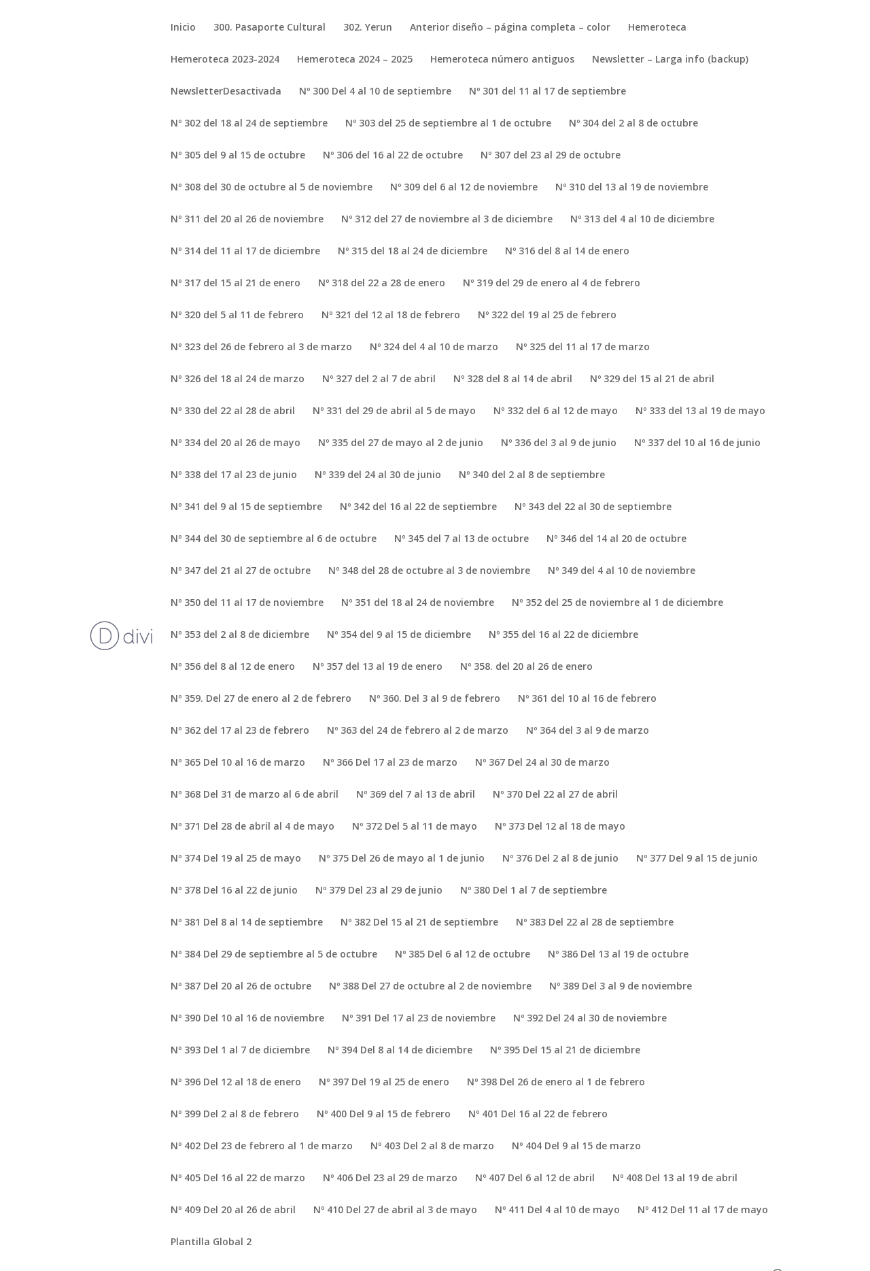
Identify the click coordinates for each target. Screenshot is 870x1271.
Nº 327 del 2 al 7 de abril (379, 379)
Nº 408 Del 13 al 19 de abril (674, 1178)
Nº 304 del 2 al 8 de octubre (633, 123)
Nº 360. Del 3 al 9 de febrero (434, 699)
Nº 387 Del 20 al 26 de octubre (241, 986)
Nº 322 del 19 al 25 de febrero (547, 315)
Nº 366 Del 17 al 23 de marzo (390, 763)
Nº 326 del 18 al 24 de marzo (237, 379)
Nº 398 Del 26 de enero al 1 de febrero (556, 1082)
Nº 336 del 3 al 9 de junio (558, 443)
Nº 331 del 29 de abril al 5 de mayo (394, 411)
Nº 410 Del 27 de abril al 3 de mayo (395, 1210)
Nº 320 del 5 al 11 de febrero (237, 315)
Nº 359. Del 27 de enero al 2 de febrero (261, 699)
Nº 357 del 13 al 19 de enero (377, 667)
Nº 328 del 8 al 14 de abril (512, 379)
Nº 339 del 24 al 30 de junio (378, 475)
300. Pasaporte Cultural (269, 27)
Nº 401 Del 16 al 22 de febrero (538, 1114)
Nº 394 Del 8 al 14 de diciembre (400, 1050)
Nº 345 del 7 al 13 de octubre (461, 539)
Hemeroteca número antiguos (502, 59)
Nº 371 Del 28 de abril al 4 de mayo (252, 826)
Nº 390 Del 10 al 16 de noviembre (247, 1018)
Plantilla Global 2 (211, 1242)
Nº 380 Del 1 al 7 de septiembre (533, 890)
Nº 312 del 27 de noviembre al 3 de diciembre (447, 219)
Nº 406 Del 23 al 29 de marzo (390, 1178)
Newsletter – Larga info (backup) (670, 59)
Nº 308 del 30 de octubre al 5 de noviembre (271, 187)
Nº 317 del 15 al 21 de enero (235, 283)
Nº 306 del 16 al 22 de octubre (393, 155)
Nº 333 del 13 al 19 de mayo (700, 411)
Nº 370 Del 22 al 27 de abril (555, 795)
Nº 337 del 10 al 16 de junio (697, 443)
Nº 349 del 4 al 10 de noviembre (621, 571)
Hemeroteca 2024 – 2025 (355, 59)
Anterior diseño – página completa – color (510, 27)
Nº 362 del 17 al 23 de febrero (240, 731)
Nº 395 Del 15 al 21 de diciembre (565, 1050)
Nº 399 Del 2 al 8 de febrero (235, 1114)
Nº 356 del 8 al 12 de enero (233, 667)
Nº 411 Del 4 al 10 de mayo (557, 1210)
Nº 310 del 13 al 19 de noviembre (631, 187)
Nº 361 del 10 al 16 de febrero (587, 699)
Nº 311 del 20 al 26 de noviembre (247, 219)
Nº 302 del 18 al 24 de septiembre (249, 123)
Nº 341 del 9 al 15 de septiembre (246, 507)
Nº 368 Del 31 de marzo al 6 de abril (254, 795)
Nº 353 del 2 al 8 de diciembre (240, 635)
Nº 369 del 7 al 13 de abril (415, 795)
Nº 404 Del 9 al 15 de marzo (576, 1146)
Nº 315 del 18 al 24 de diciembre (412, 251)
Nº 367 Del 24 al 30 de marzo (542, 763)
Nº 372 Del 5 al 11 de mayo (414, 826)
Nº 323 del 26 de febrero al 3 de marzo (261, 347)
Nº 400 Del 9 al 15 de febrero (384, 1114)
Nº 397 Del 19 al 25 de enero (384, 1082)
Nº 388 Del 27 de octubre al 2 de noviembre (430, 986)
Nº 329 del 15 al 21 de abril (652, 379)
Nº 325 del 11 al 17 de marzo (583, 347)
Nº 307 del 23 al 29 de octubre (551, 155)
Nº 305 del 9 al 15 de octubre (238, 155)
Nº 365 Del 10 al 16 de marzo (238, 763)
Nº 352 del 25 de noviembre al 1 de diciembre (617, 603)
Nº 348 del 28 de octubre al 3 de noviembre (429, 571)
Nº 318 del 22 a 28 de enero (381, 283)
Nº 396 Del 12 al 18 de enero (236, 1082)
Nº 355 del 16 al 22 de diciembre (563, 635)
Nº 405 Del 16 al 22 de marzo (238, 1178)
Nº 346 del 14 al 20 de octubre (616, 539)
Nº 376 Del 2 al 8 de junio (560, 858)
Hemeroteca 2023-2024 (225, 59)
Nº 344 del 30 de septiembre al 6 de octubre (274, 539)
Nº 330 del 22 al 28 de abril (233, 411)
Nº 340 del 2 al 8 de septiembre (532, 475)
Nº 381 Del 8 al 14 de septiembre (247, 922)
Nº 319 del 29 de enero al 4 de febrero (551, 283)
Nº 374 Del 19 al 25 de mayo (236, 858)
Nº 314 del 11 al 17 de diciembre (245, 251)
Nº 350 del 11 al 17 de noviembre (247, 603)
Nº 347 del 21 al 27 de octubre (241, 571)
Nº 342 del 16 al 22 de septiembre (418, 507)
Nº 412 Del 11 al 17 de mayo (703, 1210)
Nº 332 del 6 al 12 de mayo (555, 411)
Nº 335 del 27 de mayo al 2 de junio (400, 443)
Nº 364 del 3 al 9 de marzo (587, 731)
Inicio (183, 27)
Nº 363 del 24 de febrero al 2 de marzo (417, 731)
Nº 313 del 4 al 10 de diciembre (642, 219)
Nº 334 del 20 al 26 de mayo (235, 443)
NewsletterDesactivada (226, 91)
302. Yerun (367, 27)
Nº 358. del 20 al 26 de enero (526, 667)
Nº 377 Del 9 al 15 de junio (697, 858)
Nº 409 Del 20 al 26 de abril (233, 1210)
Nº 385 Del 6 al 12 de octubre (462, 954)
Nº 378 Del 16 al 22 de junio (234, 890)
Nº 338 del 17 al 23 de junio (234, 475)
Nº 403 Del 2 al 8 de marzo (432, 1146)
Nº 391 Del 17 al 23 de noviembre (418, 1018)
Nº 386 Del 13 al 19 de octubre (618, 954)
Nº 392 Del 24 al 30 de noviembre (590, 1018)
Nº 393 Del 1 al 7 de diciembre (240, 1050)
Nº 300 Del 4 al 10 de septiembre (375, 91)
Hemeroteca (657, 27)
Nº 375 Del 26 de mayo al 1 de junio (402, 858)
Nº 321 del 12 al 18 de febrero (390, 315)
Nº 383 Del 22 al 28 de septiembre (595, 922)
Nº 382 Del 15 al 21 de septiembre (419, 922)
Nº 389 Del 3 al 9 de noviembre (620, 986)
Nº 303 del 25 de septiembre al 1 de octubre (448, 123)
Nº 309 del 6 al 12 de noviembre (464, 187)
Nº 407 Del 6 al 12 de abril (535, 1178)
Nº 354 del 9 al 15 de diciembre (399, 635)
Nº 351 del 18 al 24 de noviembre (417, 603)
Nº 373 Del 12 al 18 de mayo (560, 826)
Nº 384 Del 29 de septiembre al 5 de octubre (274, 954)
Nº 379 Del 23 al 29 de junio (378, 890)
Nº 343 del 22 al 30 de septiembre (593, 507)
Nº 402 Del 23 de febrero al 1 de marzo (262, 1146)
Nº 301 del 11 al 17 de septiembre (547, 91)
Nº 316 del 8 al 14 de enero (567, 251)
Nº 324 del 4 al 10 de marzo (434, 347)
